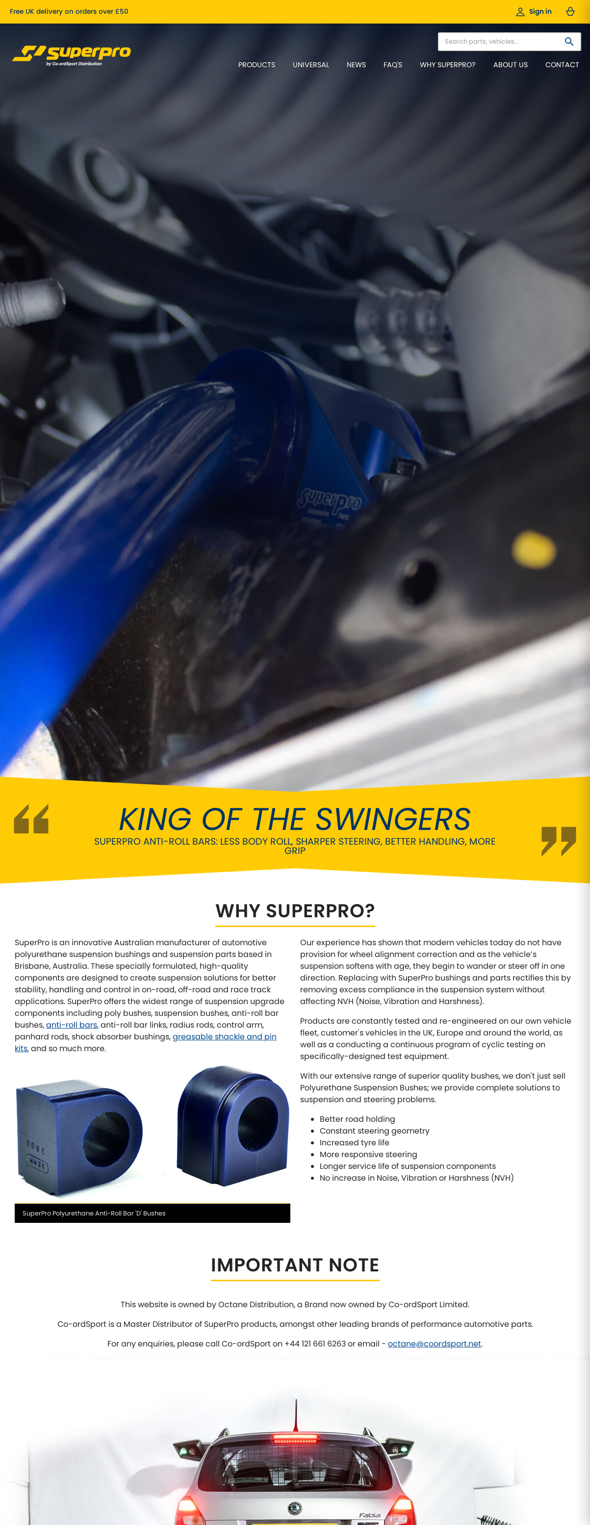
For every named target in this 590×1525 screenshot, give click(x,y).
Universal (311, 65)
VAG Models (417, 1356)
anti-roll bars (71, 544)
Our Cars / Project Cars (242, 1331)
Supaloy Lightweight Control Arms (451, 1418)
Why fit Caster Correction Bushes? (68, 1368)
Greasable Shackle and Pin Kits (447, 1431)
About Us (510, 65)
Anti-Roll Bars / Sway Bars (438, 1381)
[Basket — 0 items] (570, 12)
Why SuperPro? (448, 65)
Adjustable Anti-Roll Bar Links (443, 1393)
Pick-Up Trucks (421, 1331)
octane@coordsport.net (434, 863)
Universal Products (427, 1368)
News (356, 65)
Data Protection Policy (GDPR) (253, 1356)
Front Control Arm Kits (432, 1406)
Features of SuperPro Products (62, 1343)
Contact (562, 65)
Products (256, 65)
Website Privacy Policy (241, 1368)
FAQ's (393, 65)
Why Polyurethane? (45, 1331)
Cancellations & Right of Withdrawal (263, 1381)
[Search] (569, 42)
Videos (217, 1343)
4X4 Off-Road (419, 1343)
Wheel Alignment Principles (57, 1356)
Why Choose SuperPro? (51, 1318)
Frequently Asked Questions (58, 1381)
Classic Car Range (427, 1318)
